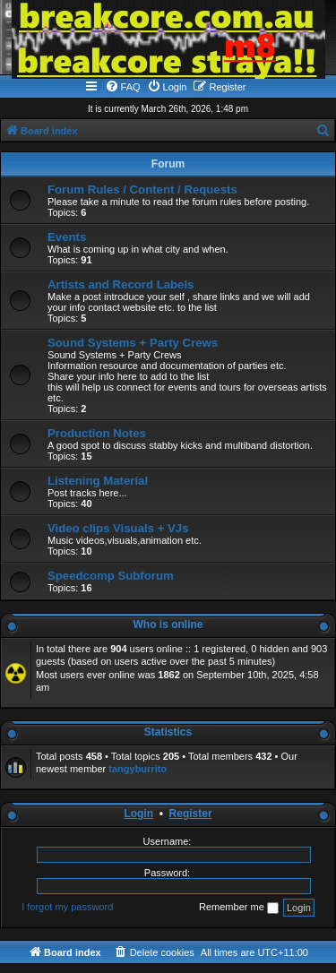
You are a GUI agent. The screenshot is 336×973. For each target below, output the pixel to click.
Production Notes (96, 433)
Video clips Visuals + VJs (117, 528)
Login (138, 813)
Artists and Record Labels (120, 284)
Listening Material (97, 480)
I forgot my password (67, 906)
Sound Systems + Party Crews (132, 342)
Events (66, 237)
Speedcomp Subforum (110, 575)
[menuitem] (123, 87)
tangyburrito (137, 768)
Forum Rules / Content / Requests (142, 189)
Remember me (239, 907)
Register (190, 813)
